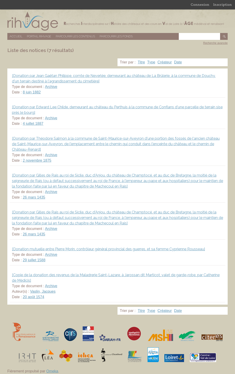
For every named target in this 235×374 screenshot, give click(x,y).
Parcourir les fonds (116, 36)
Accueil (16, 36)
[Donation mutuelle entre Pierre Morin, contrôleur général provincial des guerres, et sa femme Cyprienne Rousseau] (108, 249)
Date (178, 62)
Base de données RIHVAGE (117, 21)
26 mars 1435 (34, 197)
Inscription (222, 4)
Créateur (164, 62)
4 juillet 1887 (33, 124)
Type (151, 62)
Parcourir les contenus (75, 36)
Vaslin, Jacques (43, 291)
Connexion (200, 4)
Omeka (52, 371)
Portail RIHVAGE (39, 36)
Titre (141, 62)
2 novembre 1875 (37, 160)
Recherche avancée (215, 43)
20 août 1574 (33, 297)
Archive (51, 87)
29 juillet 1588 (34, 260)
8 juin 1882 (32, 92)
